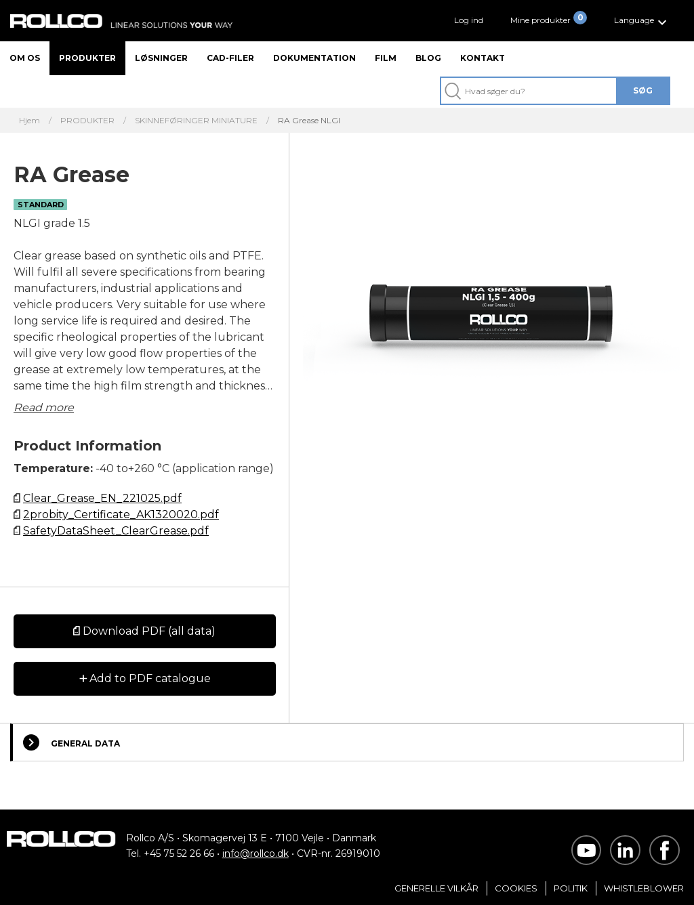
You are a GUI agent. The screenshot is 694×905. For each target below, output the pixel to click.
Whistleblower (644, 888)
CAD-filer (230, 58)
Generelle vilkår (436, 888)
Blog (428, 58)
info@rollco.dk (255, 853)
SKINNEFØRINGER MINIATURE (196, 121)
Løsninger (161, 58)
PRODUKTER (87, 121)
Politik (571, 888)
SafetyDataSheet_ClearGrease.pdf (116, 530)
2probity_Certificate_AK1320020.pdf (121, 514)
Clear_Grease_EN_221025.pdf (102, 498)
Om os (24, 58)
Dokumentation (314, 58)
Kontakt (482, 58)
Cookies (516, 888)
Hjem (29, 121)
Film (385, 58)
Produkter (87, 58)
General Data (71, 742)
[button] (642, 20)
